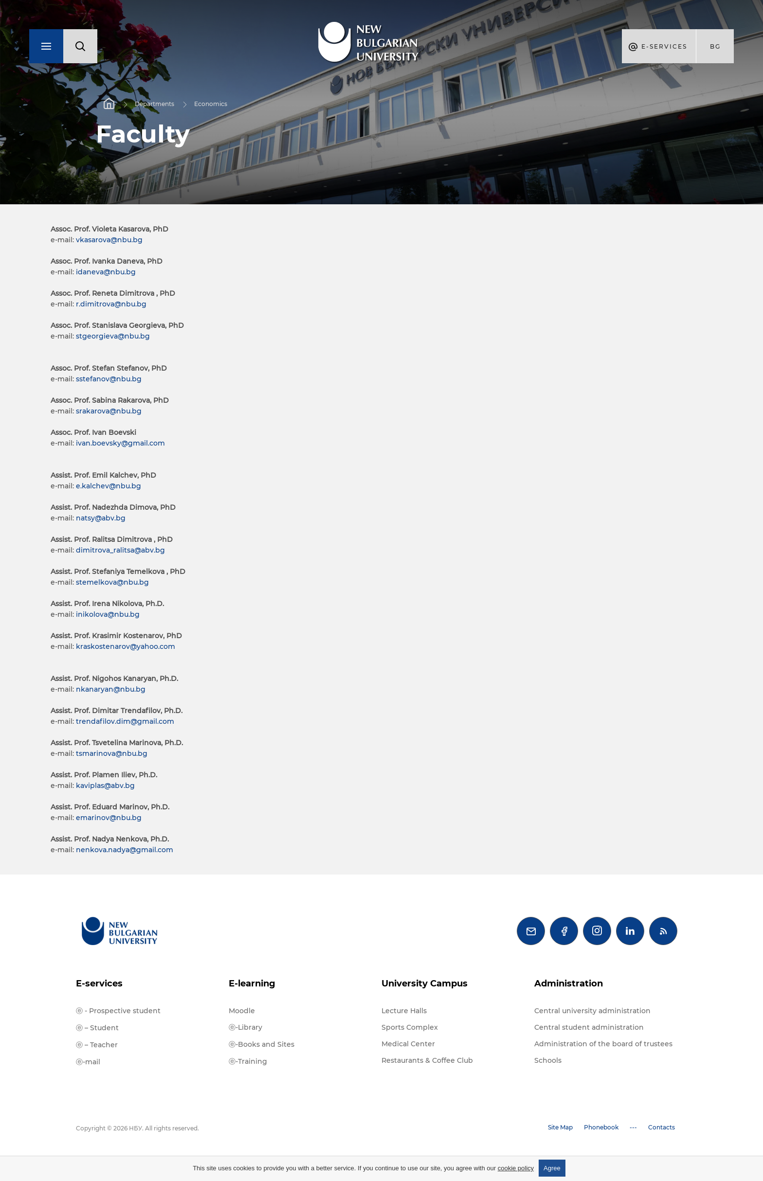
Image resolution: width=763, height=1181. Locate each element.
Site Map (560, 1127)
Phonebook (601, 1127)
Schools (548, 1060)
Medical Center (408, 1043)
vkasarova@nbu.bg (109, 239)
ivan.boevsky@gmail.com (120, 443)
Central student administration (589, 1027)
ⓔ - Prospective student (118, 1010)
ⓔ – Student (97, 1027)
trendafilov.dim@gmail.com (125, 721)
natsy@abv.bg (101, 518)
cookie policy (516, 1168)
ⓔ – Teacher (97, 1044)
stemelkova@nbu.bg (112, 582)
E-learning (252, 983)
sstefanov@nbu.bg (109, 379)
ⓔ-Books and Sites (261, 1044)
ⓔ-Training (248, 1061)
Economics (210, 103)
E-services (99, 983)
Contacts (661, 1127)
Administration (568, 983)
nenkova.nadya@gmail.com (124, 849)
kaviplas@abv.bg (105, 785)
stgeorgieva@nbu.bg (113, 336)
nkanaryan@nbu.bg (110, 689)
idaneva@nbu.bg (106, 272)
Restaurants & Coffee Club (427, 1060)
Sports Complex (410, 1027)
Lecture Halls (404, 1010)
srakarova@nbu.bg (109, 411)
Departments (154, 103)
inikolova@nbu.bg (108, 614)
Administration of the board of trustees (603, 1043)
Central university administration (592, 1010)
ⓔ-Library (245, 1027)
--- (633, 1127)
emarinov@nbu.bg (109, 817)
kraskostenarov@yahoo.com (125, 646)
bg (715, 46)
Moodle (242, 1010)
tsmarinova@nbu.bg (111, 753)
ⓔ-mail (88, 1061)
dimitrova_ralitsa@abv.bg (120, 550)
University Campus (425, 983)
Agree (552, 1168)
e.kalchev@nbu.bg (108, 486)
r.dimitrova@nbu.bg (111, 304)
